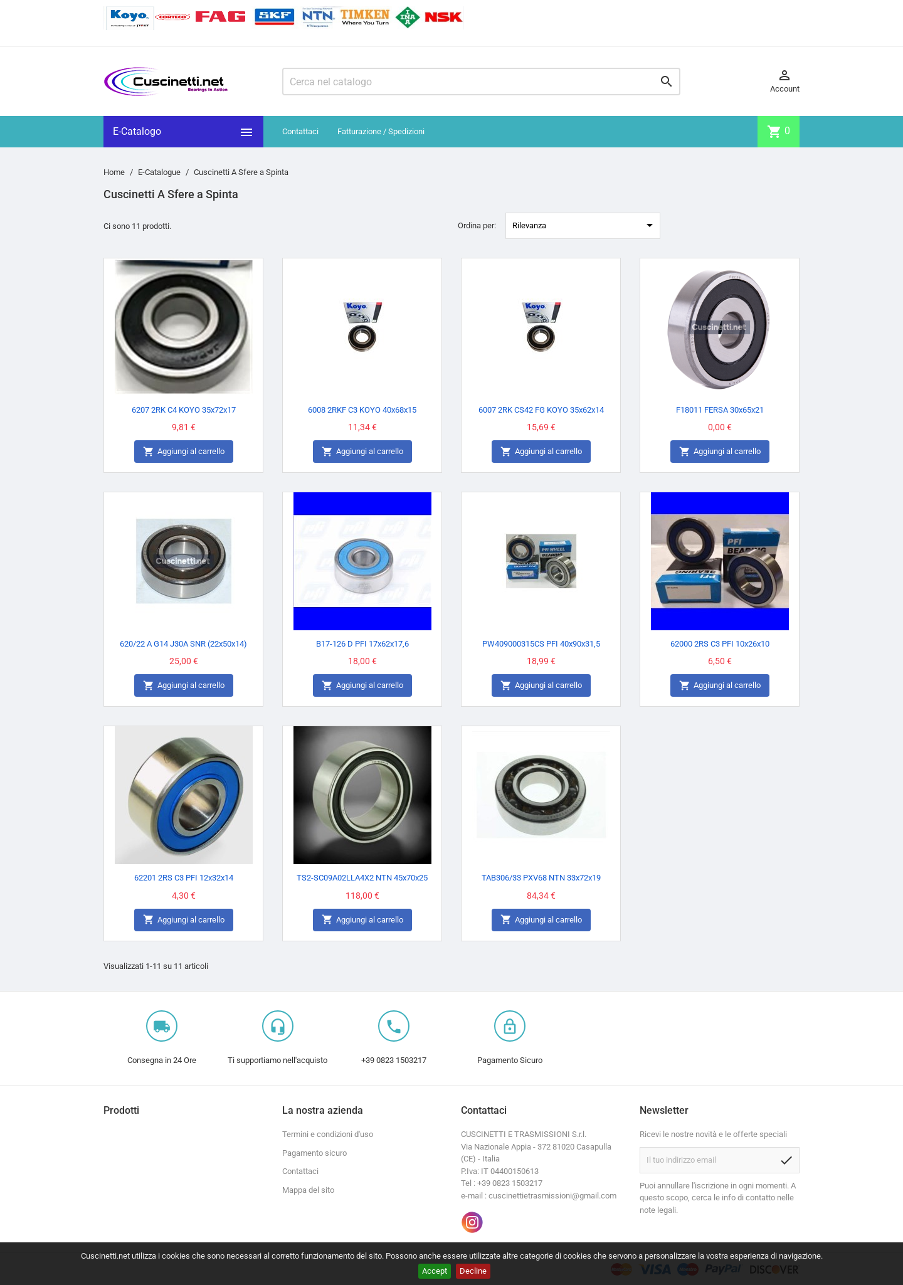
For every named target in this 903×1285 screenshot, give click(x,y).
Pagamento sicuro (314, 1153)
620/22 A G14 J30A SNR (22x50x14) (183, 643)
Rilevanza (584, 225)
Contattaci (300, 131)
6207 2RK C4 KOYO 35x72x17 (184, 410)
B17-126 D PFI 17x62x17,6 (362, 643)
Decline (473, 1271)
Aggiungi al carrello (183, 452)
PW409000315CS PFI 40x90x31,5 (541, 643)
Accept (434, 1271)
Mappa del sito (308, 1190)
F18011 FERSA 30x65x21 (720, 410)
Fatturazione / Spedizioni (381, 131)
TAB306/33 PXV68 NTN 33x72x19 (541, 877)
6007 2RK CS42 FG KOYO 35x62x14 (541, 410)
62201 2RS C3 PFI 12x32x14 (183, 877)
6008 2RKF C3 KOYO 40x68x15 (362, 410)
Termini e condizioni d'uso (327, 1134)
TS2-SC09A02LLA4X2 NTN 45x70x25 (362, 877)
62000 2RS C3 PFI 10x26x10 (719, 643)
